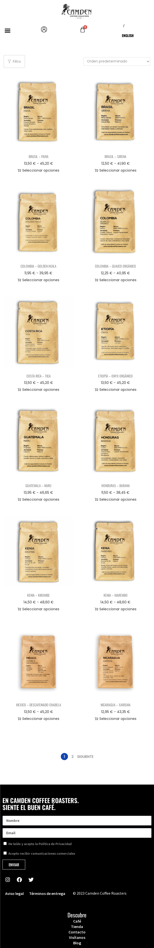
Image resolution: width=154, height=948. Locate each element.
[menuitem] (128, 35)
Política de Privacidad (55, 844)
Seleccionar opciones (38, 170)
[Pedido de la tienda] (117, 61)
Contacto (77, 931)
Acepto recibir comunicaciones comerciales (41, 853)
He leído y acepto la (40, 844)
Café (77, 921)
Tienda (77, 926)
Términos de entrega (47, 893)
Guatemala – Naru (38, 485)
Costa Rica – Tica (38, 375)
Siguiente (85, 756)
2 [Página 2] (72, 756)
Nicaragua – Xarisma (116, 704)
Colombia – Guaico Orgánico (115, 266)
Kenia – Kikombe (38, 595)
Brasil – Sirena (115, 156)
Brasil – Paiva (38, 156)
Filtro (14, 61)
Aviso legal (14, 893)
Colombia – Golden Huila (38, 266)
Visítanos (77, 937)
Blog (77, 942)
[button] (7, 30)
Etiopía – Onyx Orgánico (115, 375)
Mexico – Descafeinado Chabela (38, 704)
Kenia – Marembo (116, 595)
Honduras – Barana (115, 485)
